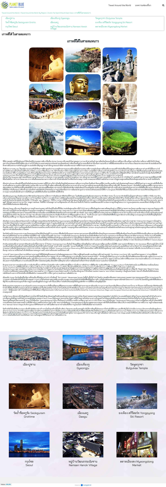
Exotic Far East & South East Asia (60, 13)
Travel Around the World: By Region (33, 13)
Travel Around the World (10, 13)
